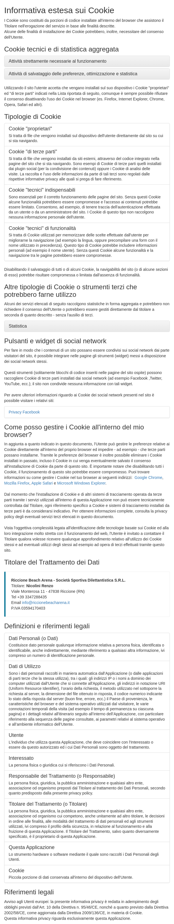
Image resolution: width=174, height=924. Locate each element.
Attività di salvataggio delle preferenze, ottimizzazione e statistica (73, 73)
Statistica (18, 326)
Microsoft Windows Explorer (81, 483)
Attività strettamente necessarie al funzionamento (58, 61)
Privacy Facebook (24, 412)
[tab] (87, 61)
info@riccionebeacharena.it (46, 602)
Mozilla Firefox (16, 483)
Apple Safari (42, 483)
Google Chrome (148, 477)
